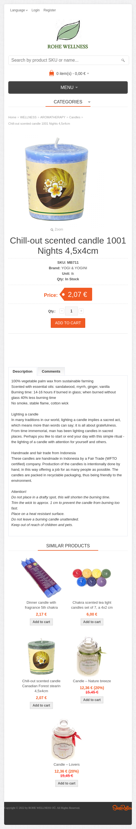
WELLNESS (28, 117)
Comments (51, 371)
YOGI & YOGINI (74, 268)
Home (12, 117)
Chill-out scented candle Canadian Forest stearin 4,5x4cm (41, 686)
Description (23, 371)
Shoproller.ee (122, 807)
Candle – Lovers (67, 764)
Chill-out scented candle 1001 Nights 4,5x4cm (39, 123)
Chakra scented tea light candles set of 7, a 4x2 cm (92, 605)
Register (50, 10)
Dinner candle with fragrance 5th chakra (41, 605)
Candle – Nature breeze (92, 681)
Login (35, 10)
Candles (74, 117)
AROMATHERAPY (52, 117)
